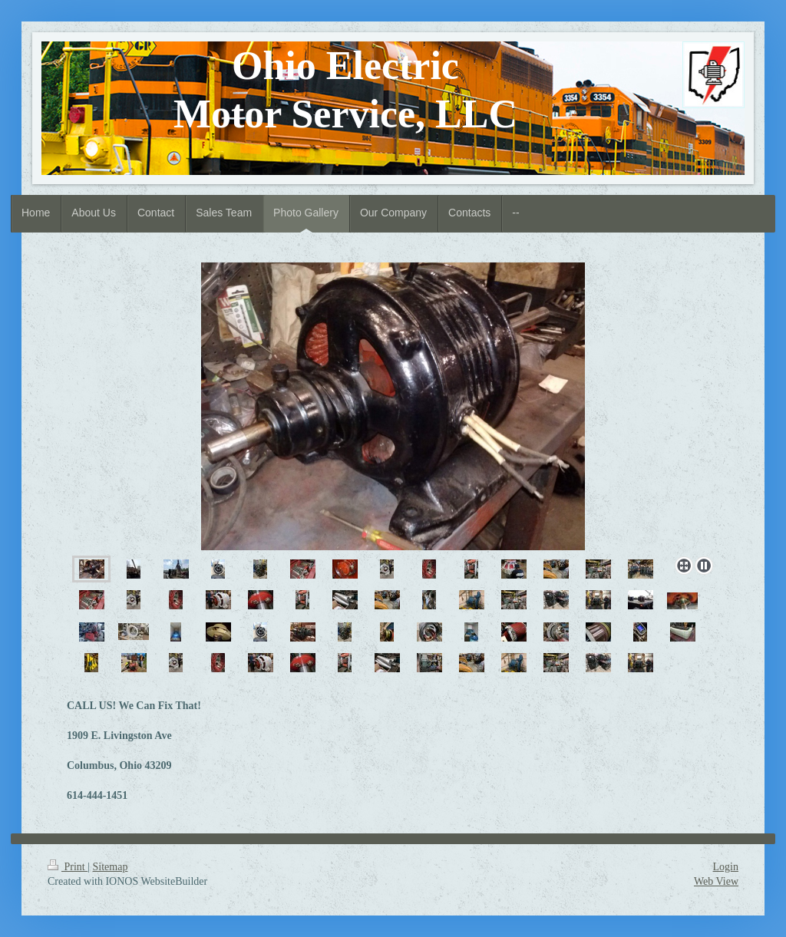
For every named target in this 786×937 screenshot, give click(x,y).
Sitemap (110, 867)
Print (68, 867)
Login (725, 867)
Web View (716, 881)
